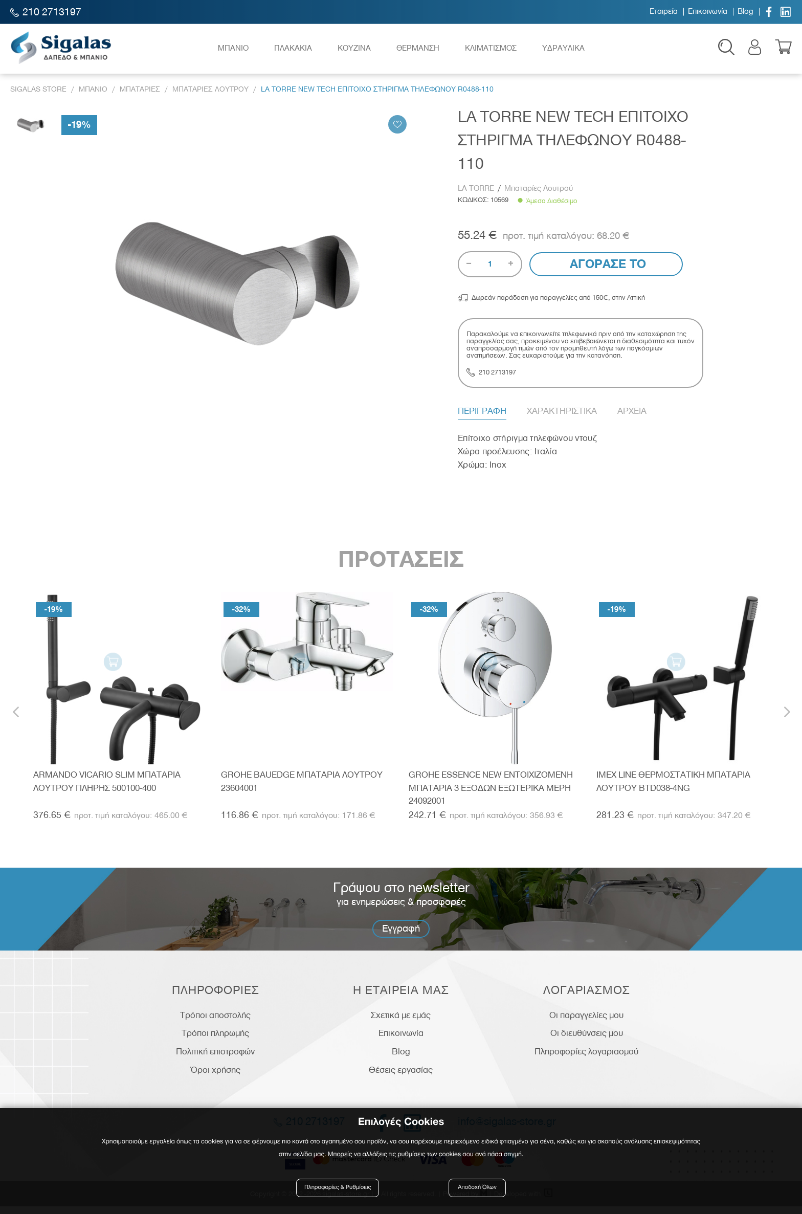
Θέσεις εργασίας (401, 1077)
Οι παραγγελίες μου (586, 1022)
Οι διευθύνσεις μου (586, 1040)
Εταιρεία (664, 11)
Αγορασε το (606, 271)
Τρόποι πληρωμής (215, 1040)
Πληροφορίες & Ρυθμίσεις (339, 1190)
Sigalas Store (38, 96)
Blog (745, 11)
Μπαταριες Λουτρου (210, 96)
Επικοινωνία (707, 11)
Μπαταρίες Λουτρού (538, 196)
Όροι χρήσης (215, 1077)
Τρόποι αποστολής (215, 1022)
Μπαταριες (140, 96)
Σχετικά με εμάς (401, 1022)
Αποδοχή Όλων (477, 1190)
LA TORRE (477, 196)
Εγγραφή (401, 935)
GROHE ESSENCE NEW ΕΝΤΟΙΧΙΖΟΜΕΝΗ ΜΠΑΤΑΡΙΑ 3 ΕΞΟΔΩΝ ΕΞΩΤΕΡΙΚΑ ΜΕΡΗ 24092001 (491, 795)
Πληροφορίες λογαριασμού (586, 1059)
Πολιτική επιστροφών (215, 1059)
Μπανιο (93, 96)
